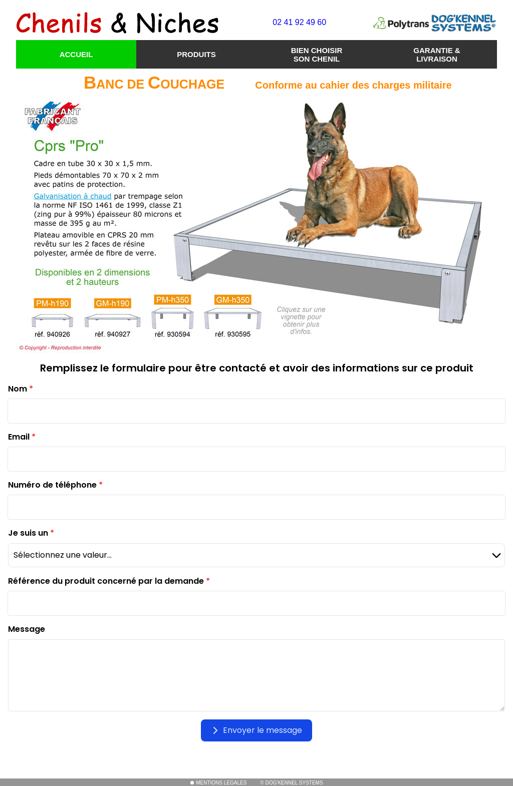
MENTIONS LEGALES (218, 782)
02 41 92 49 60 (299, 22)
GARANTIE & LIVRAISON (436, 54)
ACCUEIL (76, 54)
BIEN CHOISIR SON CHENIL (317, 54)
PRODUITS (196, 54)
